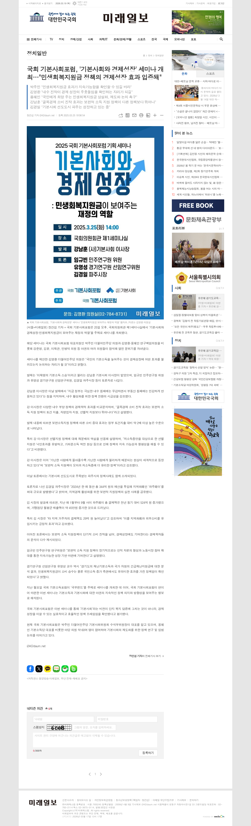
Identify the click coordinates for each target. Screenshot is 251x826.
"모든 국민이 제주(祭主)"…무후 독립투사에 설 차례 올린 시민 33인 (198, 327)
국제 (165, 39)
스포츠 (141, 39)
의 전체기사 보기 (145, 656)
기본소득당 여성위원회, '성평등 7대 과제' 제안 (198, 385)
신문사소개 (68, 800)
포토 (193, 39)
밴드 (73, 668)
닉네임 (38, 719)
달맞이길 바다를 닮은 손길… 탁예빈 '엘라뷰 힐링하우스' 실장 (200, 142)
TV (51, 39)
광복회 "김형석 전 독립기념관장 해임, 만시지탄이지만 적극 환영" (198, 321)
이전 (89, 774)
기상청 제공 (82, 4)
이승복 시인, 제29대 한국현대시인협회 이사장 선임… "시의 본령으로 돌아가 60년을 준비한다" (200, 177)
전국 (154, 39)
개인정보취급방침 (103, 800)
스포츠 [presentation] (210, 73)
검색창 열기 (220, 39)
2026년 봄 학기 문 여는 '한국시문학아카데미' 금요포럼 (200, 165)
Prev (177, 249)
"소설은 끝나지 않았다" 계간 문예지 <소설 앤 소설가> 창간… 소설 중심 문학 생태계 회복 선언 (199, 111)
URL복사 (121, 115)
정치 (61, 39)
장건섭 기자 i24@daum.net (40, 115)
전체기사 (36, 39)
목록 (128, 115)
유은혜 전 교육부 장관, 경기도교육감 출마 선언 (198, 332)
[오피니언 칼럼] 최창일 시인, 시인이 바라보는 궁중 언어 (199, 117)
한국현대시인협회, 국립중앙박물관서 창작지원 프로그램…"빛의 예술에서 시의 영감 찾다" (200, 160)
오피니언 (179, 39)
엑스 (39, 668)
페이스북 (30, 668)
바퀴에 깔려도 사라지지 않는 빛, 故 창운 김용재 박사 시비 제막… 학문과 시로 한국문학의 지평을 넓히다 (200, 183)
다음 (101, 774)
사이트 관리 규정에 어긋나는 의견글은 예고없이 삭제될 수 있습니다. (75, 735)
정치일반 (159, 55)
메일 (134, 115)
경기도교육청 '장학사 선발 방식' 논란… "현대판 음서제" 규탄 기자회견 (198, 367)
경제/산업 (76, 39)
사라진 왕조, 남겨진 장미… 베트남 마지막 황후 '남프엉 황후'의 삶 (199, 123)
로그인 (221, 3)
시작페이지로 (34, 3)
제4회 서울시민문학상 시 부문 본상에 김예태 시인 (199, 105)
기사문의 (200, 3)
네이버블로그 (56, 668)
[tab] (184, 73)
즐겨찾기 (48, 3)
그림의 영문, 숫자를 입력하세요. (93, 727)
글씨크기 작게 (162, 115)
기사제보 (190, 3)
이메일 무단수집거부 (163, 800)
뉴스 (183, 133)
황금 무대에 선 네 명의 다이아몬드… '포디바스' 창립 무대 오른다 (200, 148)
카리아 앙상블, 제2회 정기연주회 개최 (198, 171)
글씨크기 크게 (155, 115)
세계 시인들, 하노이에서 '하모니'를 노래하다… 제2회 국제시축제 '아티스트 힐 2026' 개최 (200, 194)
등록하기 (148, 753)
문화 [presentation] (184, 73)
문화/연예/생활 (122, 39)
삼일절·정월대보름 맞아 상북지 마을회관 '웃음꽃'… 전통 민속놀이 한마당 (198, 315)
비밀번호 (103, 719)
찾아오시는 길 (84, 800)
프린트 (141, 115)
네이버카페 (64, 668)
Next (219, 249)
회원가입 (211, 3)
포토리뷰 (178, 228)
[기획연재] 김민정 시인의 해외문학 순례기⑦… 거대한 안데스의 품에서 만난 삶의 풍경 (200, 154)
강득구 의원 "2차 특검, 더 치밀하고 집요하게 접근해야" (198, 373)
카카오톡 (47, 668)
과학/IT (103, 39)
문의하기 (193, 800)
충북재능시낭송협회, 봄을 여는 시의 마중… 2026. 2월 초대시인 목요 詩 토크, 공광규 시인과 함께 (200, 189)
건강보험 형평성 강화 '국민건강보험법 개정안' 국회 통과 (198, 379)
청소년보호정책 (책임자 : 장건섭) (132, 800)
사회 (90, 39)
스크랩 (148, 115)
